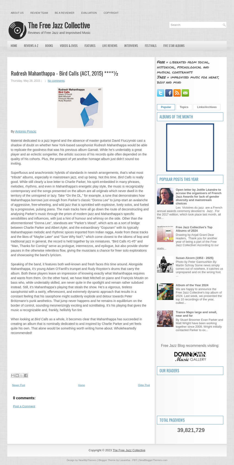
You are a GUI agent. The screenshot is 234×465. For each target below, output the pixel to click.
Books (49, 45)
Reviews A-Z (31, 45)
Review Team (39, 12)
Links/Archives (206, 107)
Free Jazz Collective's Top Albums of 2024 (194, 229)
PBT (134, 460)
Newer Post (18, 385)
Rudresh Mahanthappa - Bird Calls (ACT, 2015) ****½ (65, 73)
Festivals (151, 45)
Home (14, 45)
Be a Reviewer (64, 12)
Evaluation (89, 12)
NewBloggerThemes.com (153, 460)
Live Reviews (109, 45)
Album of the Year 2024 (192, 285)
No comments (56, 80)
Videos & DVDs (69, 45)
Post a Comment (24, 406)
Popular (166, 107)
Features (90, 45)
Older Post (144, 385)
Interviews (131, 45)
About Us (17, 12)
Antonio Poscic (25, 131)
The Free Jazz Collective (59, 25)
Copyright (111, 12)
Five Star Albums (174, 45)
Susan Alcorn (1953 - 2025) (194, 258)
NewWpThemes (87, 460)
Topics (184, 107)
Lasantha (125, 460)
